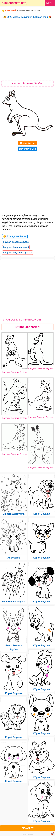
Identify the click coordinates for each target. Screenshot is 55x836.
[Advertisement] (27, 50)
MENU (49, 3)
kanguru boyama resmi (16, 247)
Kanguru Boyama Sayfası (14, 372)
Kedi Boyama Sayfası (14, 601)
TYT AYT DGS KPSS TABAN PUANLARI (21, 319)
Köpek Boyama (13, 693)
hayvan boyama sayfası (16, 242)
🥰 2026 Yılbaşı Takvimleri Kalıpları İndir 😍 (27, 17)
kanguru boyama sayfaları (17, 252)
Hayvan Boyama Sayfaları (28, 10)
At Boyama (13, 557)
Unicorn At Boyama (13, 514)
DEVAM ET (27, 828)
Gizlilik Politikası (27, 835)
